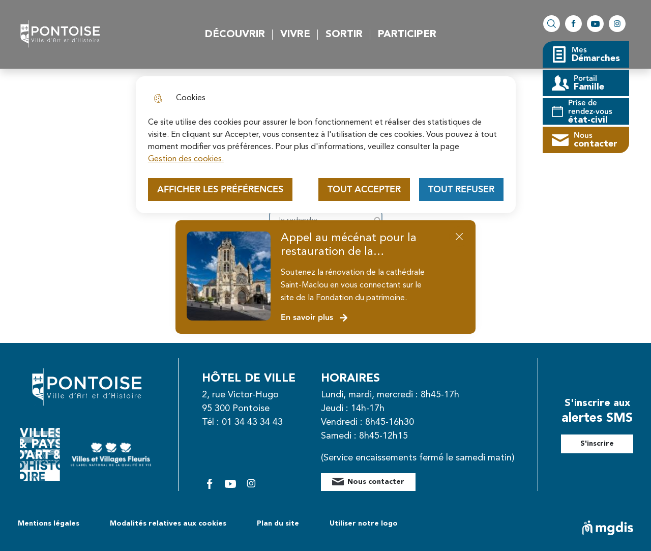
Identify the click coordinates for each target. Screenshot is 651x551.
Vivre (295, 35)
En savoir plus (314, 318)
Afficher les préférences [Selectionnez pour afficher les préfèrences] (220, 189)
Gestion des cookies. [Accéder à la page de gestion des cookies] (186, 159)
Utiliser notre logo (364, 523)
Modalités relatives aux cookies (168, 523)
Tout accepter (364, 189)
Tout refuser (461, 189)
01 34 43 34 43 (252, 422)
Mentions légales (48, 523)
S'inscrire (597, 443)
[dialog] (326, 144)
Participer (407, 35)
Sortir (344, 35)
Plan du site (278, 523)
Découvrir (235, 35)
